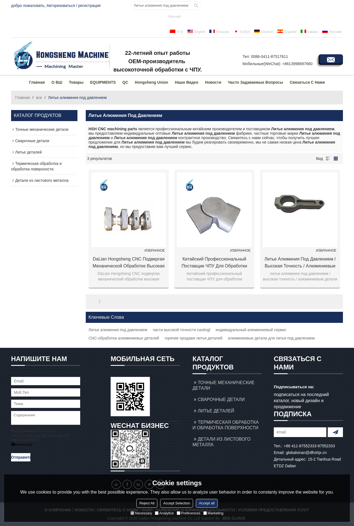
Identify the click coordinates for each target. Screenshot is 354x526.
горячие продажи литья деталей (193, 338)
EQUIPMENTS (103, 82)
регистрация (89, 5)
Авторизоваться (60, 5)
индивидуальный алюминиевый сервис (251, 330)
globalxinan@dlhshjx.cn (306, 452)
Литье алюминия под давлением (117, 330)
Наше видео (186, 82)
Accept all (206, 503)
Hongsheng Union (151, 82)
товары (76, 82)
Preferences (189, 513)
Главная (37, 82)
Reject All (146, 503)
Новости (213, 82)
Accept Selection (176, 503)
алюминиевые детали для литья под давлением (271, 338)
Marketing (213, 513)
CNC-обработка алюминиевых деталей (123, 338)
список (328, 158)
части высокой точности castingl (181, 330)
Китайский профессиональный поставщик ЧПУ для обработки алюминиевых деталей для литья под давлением (214, 263)
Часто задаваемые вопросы (255, 82)
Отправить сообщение (20, 458)
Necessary (141, 513)
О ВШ (56, 82)
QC (125, 82)
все (39, 97)
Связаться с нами (307, 82)
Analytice (164, 513)
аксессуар (21, 444)
